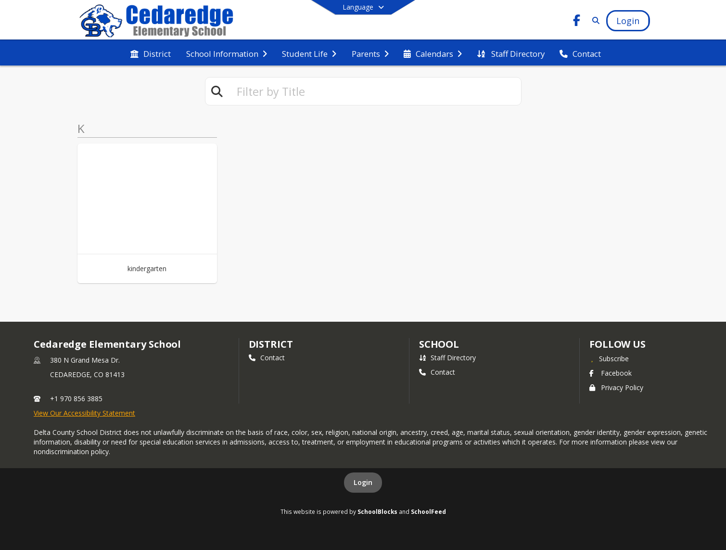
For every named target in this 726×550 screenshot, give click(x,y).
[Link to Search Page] (593, 20)
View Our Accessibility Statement (84, 413)
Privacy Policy (616, 387)
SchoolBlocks (377, 511)
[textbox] (375, 91)
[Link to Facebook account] (576, 21)
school (439, 344)
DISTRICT (271, 344)
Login (363, 482)
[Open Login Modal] (628, 20)
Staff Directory (447, 357)
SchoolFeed (428, 511)
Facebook (610, 373)
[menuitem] (151, 52)
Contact (267, 357)
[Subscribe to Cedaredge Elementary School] (609, 358)
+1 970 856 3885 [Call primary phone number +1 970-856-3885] (76, 398)
